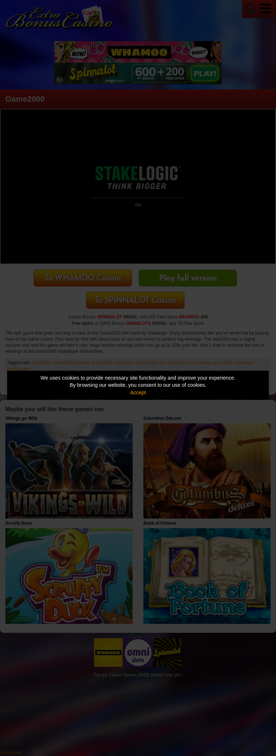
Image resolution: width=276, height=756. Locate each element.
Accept (138, 392)
